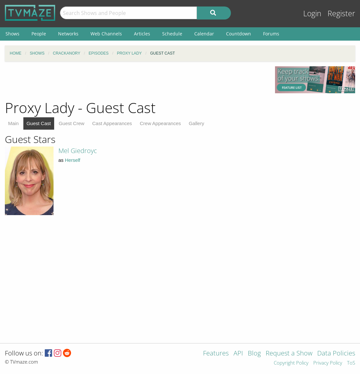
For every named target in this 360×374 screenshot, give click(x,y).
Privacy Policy (327, 363)
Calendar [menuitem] (204, 34)
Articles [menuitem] (142, 34)
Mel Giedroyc (77, 150)
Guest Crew (71, 123)
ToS (351, 363)
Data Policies (336, 353)
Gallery (196, 123)
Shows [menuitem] (12, 34)
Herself (72, 160)
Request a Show (289, 353)
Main (13, 123)
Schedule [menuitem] (172, 34)
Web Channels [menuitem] (106, 34)
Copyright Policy (291, 363)
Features (216, 353)
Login (312, 13)
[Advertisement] (135, 81)
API (238, 353)
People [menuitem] (38, 34)
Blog (254, 353)
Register (341, 13)
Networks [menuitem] (68, 34)
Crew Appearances (160, 123)
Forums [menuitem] (271, 34)
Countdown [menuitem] (238, 34)
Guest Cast (39, 123)
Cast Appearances (112, 123)
